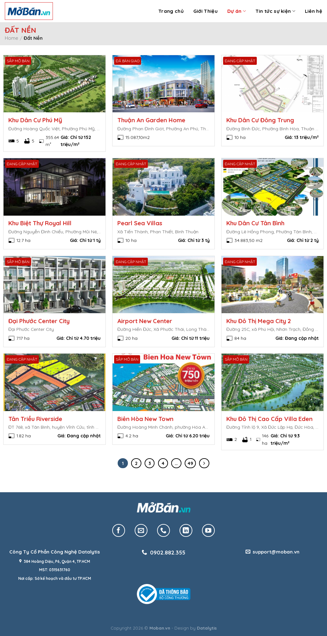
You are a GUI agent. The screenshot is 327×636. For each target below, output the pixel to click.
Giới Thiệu (205, 11)
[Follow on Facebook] (118, 530)
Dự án (236, 11)
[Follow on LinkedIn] (186, 530)
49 (190, 463)
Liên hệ (313, 11)
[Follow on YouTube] (208, 530)
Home (11, 38)
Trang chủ (171, 11)
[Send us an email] (141, 530)
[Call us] (163, 530)
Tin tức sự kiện (275, 11)
